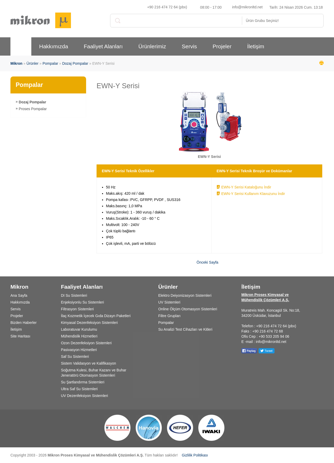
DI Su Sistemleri (74, 295)
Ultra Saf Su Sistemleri (79, 389)
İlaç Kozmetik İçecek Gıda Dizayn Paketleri (95, 316)
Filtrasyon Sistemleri (77, 309)
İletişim (255, 46)
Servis (189, 46)
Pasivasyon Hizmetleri (79, 350)
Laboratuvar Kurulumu (79, 329)
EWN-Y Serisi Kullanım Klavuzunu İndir (253, 194)
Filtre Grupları (169, 316)
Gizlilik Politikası (195, 455)
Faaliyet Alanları (103, 46)
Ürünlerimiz (152, 46)
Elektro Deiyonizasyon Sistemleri (184, 295)
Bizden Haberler (23, 322)
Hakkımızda (53, 46)
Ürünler (32, 63)
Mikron (16, 63)
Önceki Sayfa (207, 262)
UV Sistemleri (169, 302)
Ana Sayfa (18, 295)
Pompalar (50, 63)
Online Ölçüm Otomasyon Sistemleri (187, 309)
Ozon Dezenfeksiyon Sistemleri (86, 343)
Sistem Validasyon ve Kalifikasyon (88, 363)
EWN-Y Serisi (118, 86)
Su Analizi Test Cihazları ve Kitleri (185, 329)
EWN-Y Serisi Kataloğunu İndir (246, 187)
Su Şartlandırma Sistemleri (82, 382)
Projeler (222, 46)
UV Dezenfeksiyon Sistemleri (84, 396)
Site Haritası (20, 336)
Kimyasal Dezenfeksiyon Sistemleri (89, 322)
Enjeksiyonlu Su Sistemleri (82, 302)
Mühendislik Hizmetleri (79, 336)
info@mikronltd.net (247, 7)
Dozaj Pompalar (75, 63)
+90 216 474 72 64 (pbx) (167, 7)
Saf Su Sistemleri (75, 356)
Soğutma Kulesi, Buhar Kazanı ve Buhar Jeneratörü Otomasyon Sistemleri (93, 372)
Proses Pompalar (33, 109)
